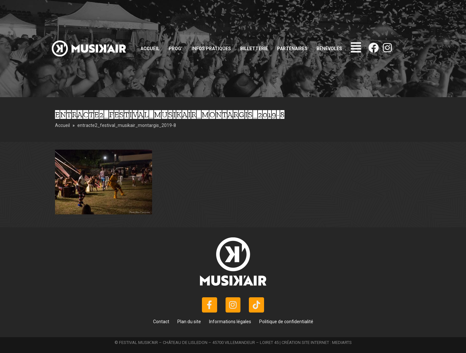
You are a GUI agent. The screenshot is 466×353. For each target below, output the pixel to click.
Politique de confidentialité (286, 321)
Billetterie (254, 48)
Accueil (150, 48)
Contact (161, 321)
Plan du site (189, 321)
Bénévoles (329, 48)
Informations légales (230, 321)
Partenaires (292, 48)
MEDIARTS (342, 342)
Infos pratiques (211, 48)
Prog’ (176, 48)
